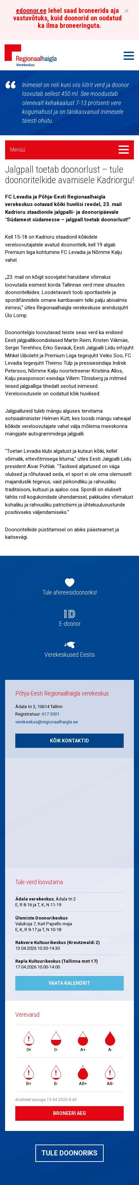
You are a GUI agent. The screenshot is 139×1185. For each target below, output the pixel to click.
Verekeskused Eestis (70, 654)
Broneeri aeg (69, 1113)
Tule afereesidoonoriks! (69, 592)
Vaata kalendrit (69, 983)
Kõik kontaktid (69, 740)
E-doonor (70, 624)
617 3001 (50, 714)
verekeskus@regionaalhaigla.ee (46, 721)
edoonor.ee (31, 10)
